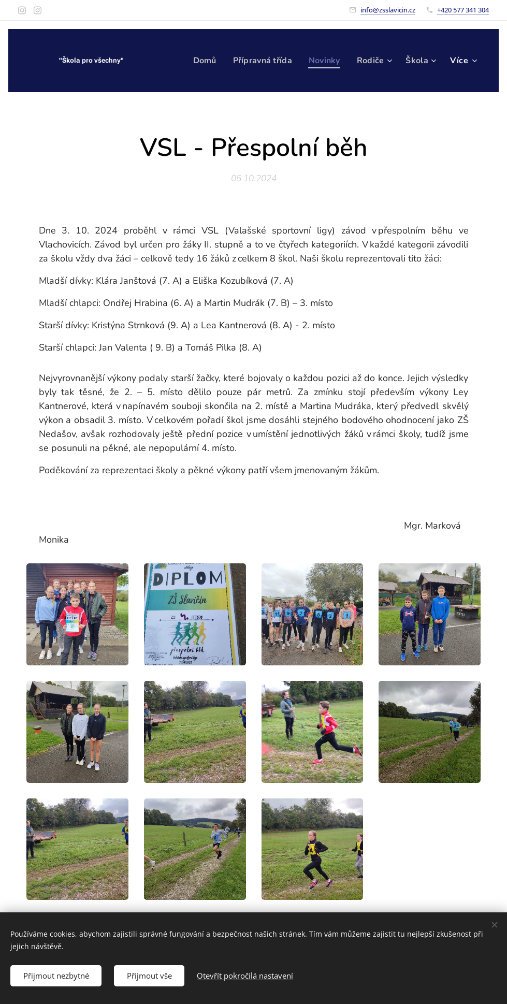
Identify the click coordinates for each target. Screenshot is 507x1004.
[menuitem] (197, 61)
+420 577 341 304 (463, 9)
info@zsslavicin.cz (387, 9)
